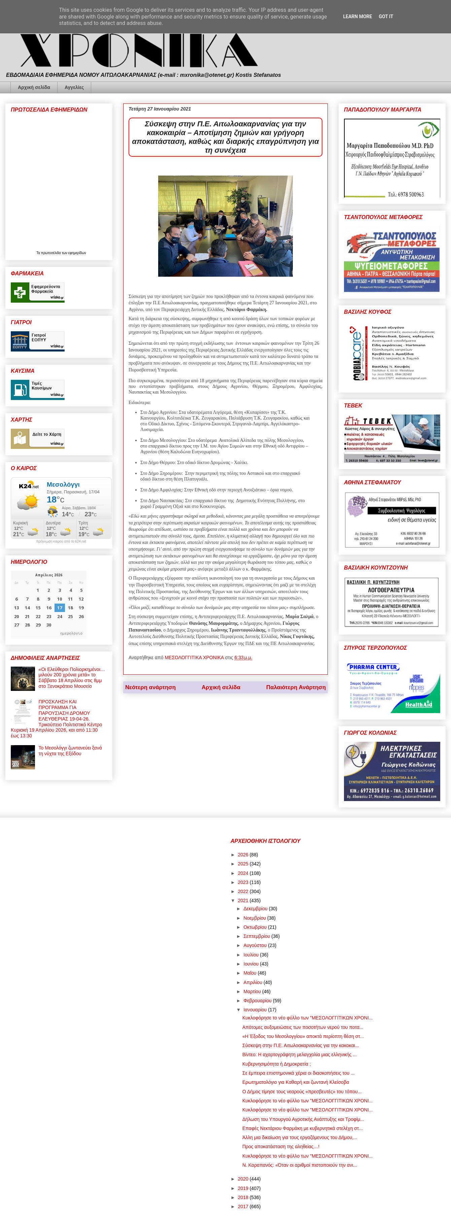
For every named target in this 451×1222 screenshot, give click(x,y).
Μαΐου (250, 973)
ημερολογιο (71, 633)
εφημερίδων (77, 253)
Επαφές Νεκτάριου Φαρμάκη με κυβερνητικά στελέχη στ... (302, 1128)
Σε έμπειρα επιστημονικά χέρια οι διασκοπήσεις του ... (298, 1073)
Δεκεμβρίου (256, 908)
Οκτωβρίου (255, 927)
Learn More (357, 16)
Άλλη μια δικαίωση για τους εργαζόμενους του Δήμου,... (299, 1137)
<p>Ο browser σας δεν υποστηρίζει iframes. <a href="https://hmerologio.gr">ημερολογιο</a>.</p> (48, 604)
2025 (244, 863)
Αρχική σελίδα (34, 87)
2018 (244, 1197)
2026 (244, 854)
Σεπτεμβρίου (257, 936)
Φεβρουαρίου (258, 1000)
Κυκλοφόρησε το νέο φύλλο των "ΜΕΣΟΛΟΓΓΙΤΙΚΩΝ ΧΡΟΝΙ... (307, 1017)
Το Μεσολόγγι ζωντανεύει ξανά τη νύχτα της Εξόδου (70, 750)
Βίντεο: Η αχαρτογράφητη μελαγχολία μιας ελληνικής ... (299, 1054)
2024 (244, 873)
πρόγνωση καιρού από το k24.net (61, 541)
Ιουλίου (251, 954)
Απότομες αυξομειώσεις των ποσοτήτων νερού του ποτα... (302, 1027)
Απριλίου (253, 982)
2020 (244, 1179)
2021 (244, 900)
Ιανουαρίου (255, 1009)
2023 (244, 882)
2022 (244, 891)
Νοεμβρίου (255, 918)
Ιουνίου (251, 964)
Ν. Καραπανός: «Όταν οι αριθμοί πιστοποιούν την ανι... (299, 1165)
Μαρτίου (252, 991)
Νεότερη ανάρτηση (150, 687)
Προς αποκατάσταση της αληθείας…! (280, 1146)
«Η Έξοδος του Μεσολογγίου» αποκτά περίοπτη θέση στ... (303, 1036)
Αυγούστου (255, 945)
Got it (386, 16)
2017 (244, 1206)
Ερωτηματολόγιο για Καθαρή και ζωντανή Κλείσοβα (295, 1082)
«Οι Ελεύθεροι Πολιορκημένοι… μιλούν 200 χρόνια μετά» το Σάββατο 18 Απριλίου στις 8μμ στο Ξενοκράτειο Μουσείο (72, 678)
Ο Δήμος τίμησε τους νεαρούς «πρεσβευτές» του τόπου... (301, 1091)
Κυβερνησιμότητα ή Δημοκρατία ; (276, 1064)
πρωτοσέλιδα (51, 253)
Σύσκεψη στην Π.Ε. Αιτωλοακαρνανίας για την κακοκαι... (300, 1045)
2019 (244, 1188)
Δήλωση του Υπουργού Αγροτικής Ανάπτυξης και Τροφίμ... (303, 1119)
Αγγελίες (74, 87)
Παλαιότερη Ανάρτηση (296, 687)
